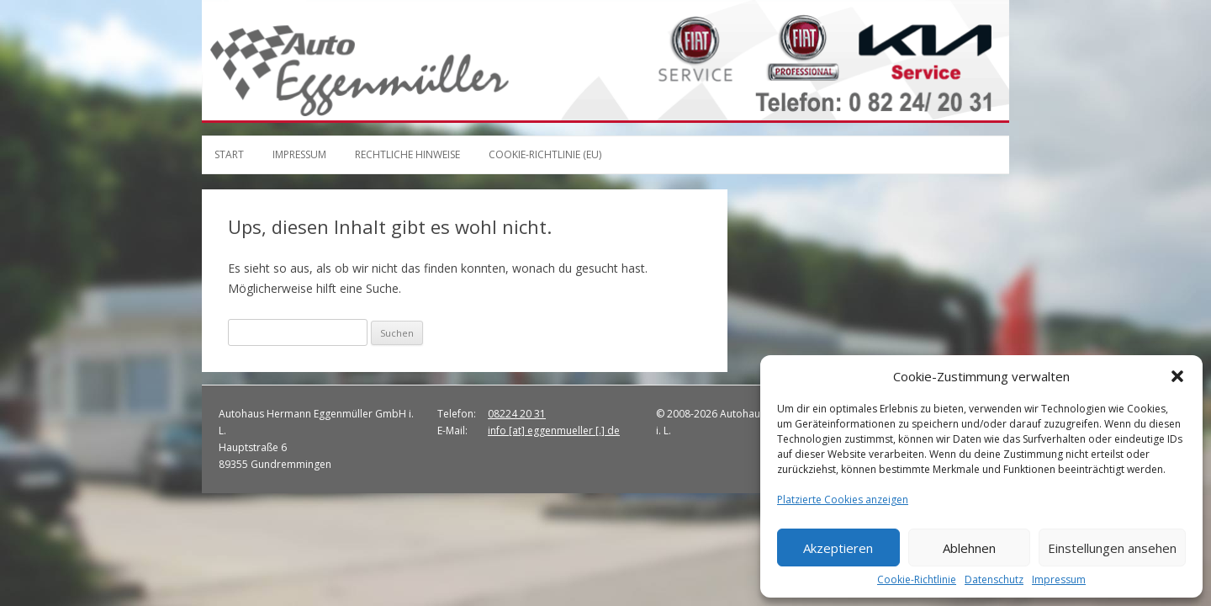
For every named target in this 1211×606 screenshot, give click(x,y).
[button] (1177, 376)
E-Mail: (452, 430)
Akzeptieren (838, 548)
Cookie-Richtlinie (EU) (545, 154)
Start (229, 154)
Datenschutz (994, 580)
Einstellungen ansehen (1112, 548)
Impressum (1059, 580)
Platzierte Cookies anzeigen (842, 499)
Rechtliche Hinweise (407, 154)
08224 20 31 (517, 414)
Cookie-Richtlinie (916, 580)
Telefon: (456, 414)
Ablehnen (969, 548)
